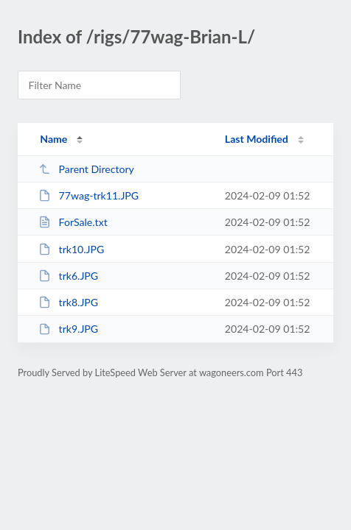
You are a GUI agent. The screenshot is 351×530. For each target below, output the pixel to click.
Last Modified (256, 138)
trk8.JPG (68, 302)
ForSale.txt (73, 222)
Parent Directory (86, 169)
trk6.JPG (68, 275)
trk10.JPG (71, 249)
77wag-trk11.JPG (88, 195)
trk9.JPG (68, 328)
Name (53, 138)
